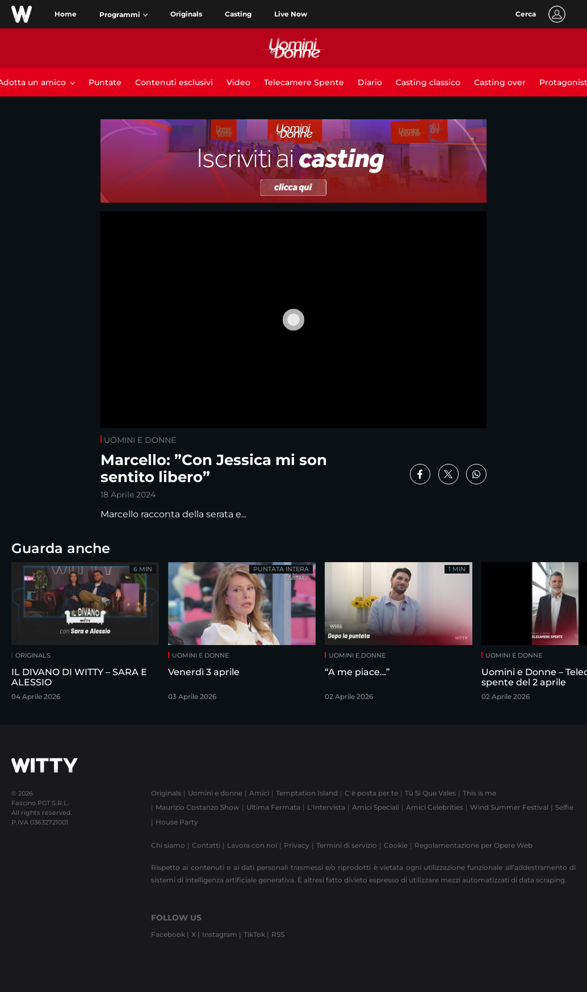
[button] (123, 15)
